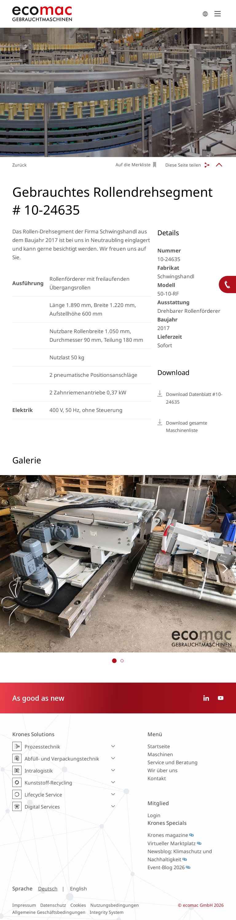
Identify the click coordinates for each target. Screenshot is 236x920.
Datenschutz (53, 905)
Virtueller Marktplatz (172, 843)
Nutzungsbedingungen (114, 905)
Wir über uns (163, 770)
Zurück (19, 165)
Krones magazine (168, 835)
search (205, 14)
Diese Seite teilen (183, 165)
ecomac (105, 14)
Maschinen (160, 754)
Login (154, 815)
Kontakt (157, 778)
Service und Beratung (173, 762)
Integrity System (107, 912)
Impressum (24, 905)
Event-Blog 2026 (166, 867)
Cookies (78, 905)
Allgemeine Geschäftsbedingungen (48, 912)
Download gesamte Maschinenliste (186, 427)
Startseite (159, 746)
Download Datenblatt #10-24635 (194, 398)
